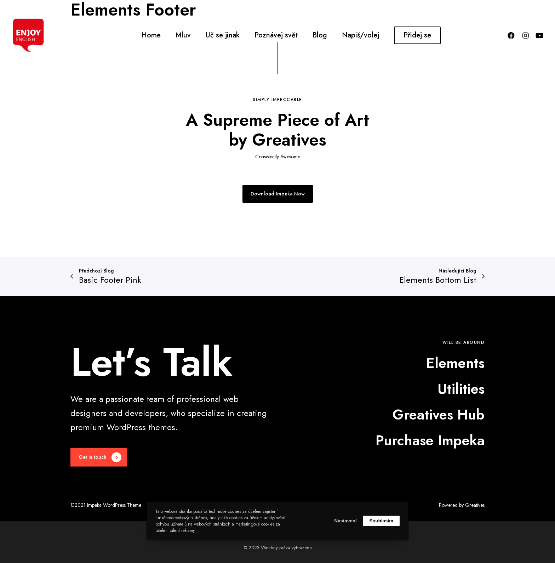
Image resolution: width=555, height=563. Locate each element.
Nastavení (345, 520)
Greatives (475, 505)
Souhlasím (381, 520)
